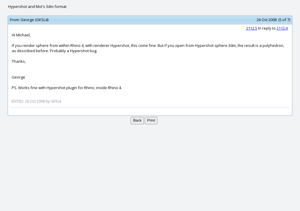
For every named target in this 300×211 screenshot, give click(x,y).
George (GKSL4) (34, 19)
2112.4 (282, 28)
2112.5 (251, 28)
